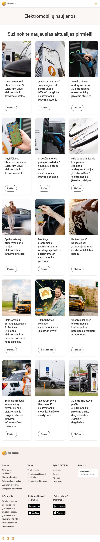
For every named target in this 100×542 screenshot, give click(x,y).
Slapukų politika (8, 505)
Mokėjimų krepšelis (9, 477)
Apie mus (56, 478)
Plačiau (10, 107)
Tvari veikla (57, 482)
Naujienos (57, 470)
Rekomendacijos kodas (11, 481)
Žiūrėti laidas (47, 350)
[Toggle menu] (96, 4)
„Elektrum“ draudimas (11, 485)
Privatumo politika (9, 501)
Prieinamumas (8, 527)
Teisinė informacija (9, 523)
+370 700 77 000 (87, 474)
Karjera (56, 474)
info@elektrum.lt (87, 471)
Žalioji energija (33, 470)
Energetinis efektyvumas (12, 489)
